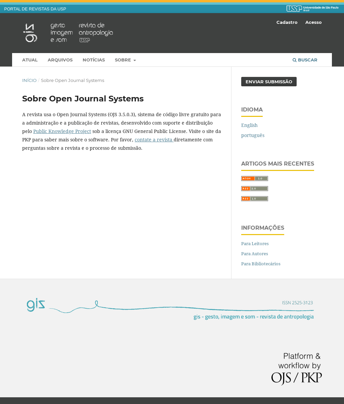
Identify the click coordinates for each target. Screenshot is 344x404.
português (252, 135)
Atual (30, 59)
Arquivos (60, 59)
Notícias (94, 59)
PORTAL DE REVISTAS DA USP (35, 9)
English (249, 125)
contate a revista (154, 139)
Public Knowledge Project (62, 131)
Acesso (313, 22)
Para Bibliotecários (261, 264)
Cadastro (287, 22)
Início (29, 80)
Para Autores (254, 254)
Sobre (123, 59)
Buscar (305, 59)
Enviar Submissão (269, 81)
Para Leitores (255, 243)
